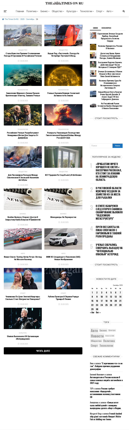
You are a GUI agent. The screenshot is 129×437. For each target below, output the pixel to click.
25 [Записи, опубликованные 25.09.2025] (106, 291)
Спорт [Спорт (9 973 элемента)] (94, 332)
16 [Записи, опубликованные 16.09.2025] (97, 287)
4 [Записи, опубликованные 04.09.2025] (106, 279)
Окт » (98, 299)
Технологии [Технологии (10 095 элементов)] (106, 332)
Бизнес (44, 11)
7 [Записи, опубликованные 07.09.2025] (120, 279)
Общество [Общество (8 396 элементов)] (96, 327)
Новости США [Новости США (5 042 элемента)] (109, 323)
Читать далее (43, 354)
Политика (31, 11)
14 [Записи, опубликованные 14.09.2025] (120, 283)
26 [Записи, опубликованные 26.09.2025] (111, 291)
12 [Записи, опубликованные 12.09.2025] (111, 283)
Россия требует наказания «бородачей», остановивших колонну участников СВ (105, 379)
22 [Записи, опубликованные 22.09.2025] (92, 291)
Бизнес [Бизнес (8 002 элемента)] (103, 317)
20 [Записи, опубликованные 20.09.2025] (116, 287)
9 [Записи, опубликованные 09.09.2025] (97, 283)
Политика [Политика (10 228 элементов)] (109, 328)
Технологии (86, 11)
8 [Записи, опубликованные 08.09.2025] (92, 283)
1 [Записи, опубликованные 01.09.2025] (92, 279)
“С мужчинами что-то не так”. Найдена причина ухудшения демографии (106, 353)
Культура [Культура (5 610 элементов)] (112, 317)
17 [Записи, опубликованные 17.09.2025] (102, 287)
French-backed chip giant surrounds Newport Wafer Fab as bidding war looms (106, 403)
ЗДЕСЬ (72, 431)
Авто (109, 11)
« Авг (92, 299)
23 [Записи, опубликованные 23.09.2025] (97, 291)
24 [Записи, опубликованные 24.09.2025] (102, 291)
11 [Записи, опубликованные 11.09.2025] (106, 283)
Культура (71, 11)
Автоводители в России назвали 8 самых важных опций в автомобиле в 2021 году (106, 367)
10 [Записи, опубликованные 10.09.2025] (102, 283)
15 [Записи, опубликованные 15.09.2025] (92, 287)
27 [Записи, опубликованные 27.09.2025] (116, 291)
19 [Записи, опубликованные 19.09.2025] (111, 287)
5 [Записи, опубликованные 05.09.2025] (111, 279)
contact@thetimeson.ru (97, 431)
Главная (20, 11)
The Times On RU (10, 19)
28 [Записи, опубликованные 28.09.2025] (120, 291)
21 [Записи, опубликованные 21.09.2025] (120, 287)
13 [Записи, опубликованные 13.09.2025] (116, 283)
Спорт (99, 11)
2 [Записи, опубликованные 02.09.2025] (97, 279)
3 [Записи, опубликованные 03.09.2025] (101, 279)
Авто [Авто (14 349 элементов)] (94, 317)
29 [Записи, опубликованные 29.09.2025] (92, 296)
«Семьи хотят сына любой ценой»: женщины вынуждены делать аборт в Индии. (105, 392)
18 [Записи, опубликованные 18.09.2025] (106, 287)
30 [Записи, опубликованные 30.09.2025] (97, 296)
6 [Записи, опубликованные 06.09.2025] (115, 279)
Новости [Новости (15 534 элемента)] (97, 322)
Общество (57, 11)
